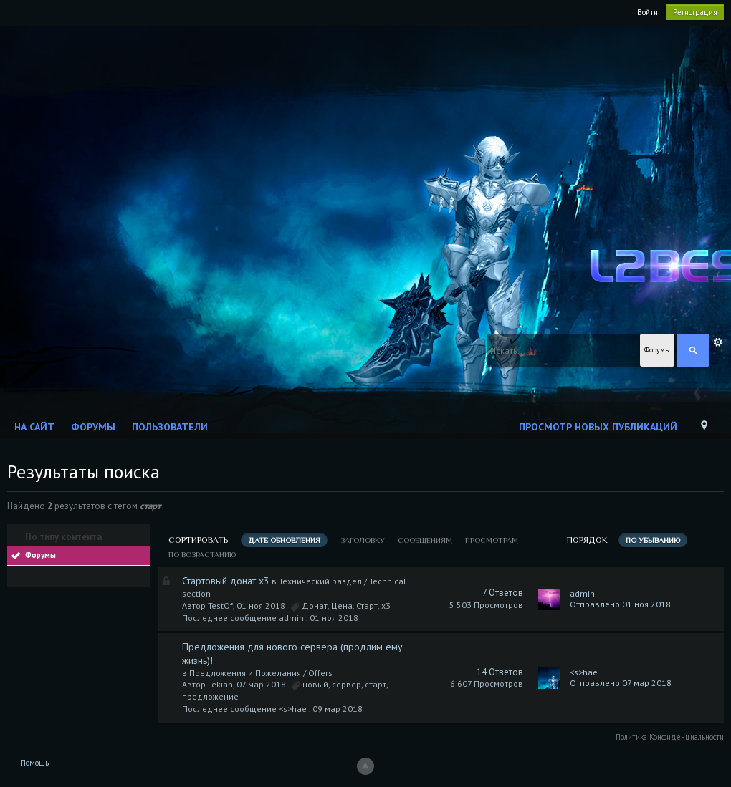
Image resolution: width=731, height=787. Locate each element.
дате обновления (284, 540)
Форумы (93, 426)
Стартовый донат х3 (225, 580)
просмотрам (491, 540)
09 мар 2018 (337, 708)
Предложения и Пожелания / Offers (261, 672)
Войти (647, 12)
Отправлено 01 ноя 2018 (620, 604)
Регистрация (695, 12)
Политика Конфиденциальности (670, 737)
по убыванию (653, 540)
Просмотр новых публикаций (598, 426)
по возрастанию (202, 554)
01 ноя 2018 (334, 617)
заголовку (362, 540)
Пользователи (170, 426)
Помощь (35, 763)
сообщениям (425, 540)
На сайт (34, 426)
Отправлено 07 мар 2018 (621, 682)
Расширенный (718, 342)
